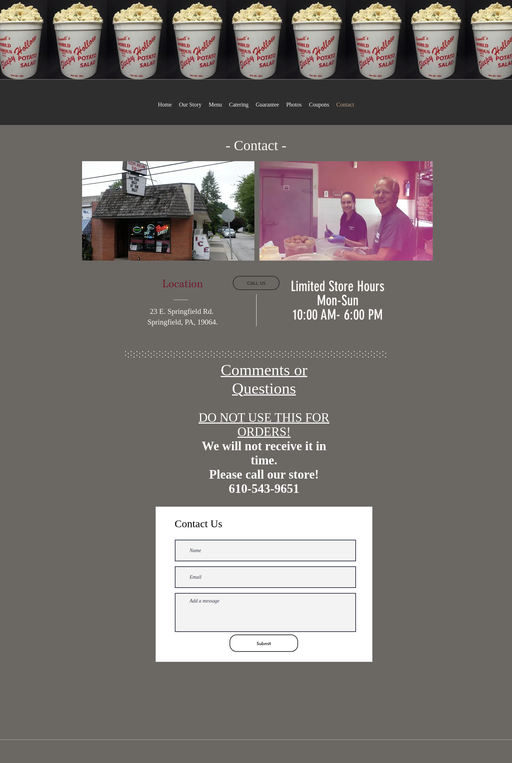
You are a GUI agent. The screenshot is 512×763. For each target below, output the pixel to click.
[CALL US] (256, 283)
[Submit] (264, 643)
